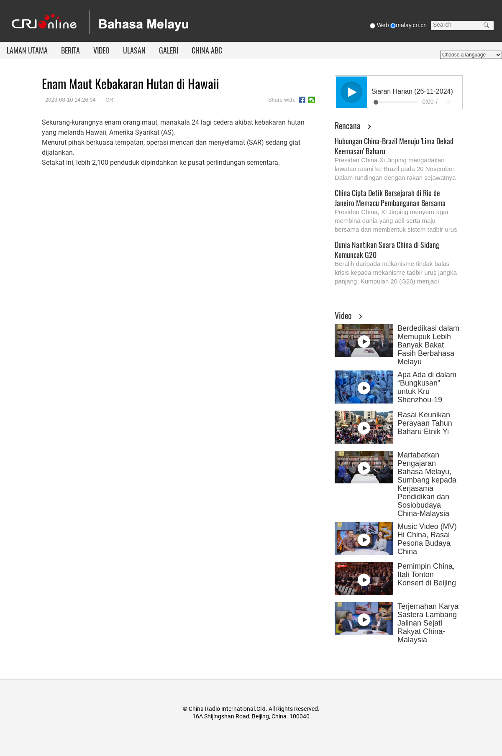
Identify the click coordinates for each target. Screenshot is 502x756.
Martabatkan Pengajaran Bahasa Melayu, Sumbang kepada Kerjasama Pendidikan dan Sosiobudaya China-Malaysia (426, 484)
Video (343, 315)
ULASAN (134, 50)
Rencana (348, 125)
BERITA (70, 50)
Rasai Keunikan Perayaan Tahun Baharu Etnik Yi (424, 423)
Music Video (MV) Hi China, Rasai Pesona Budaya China (427, 539)
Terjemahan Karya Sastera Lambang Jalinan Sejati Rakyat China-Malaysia (427, 623)
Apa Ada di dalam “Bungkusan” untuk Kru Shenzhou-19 (426, 387)
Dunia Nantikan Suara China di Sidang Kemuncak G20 (387, 249)
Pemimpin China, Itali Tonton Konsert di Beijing (426, 574)
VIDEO (101, 50)
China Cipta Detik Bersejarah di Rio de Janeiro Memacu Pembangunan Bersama (390, 197)
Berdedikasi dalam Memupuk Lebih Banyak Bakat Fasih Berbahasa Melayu (428, 345)
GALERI (168, 50)
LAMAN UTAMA (27, 50)
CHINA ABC (207, 50)
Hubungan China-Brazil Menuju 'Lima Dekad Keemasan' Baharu (394, 145)
